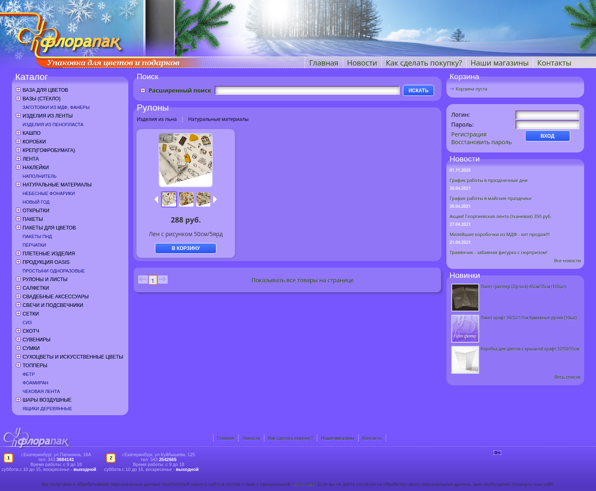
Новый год (36, 202)
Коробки (34, 142)
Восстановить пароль (481, 142)
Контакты (554, 63)
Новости (362, 63)
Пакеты (33, 219)
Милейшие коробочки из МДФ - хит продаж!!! (500, 234)
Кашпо (32, 133)
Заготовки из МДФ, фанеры (56, 107)
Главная (323, 63)
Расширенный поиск (179, 90)
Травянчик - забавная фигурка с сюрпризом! (499, 252)
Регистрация (469, 134)
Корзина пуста (471, 89)
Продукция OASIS (46, 262)
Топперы (35, 365)
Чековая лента (41, 391)
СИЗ (27, 322)
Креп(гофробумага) (49, 150)
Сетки (31, 314)
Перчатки (34, 245)
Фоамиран (35, 382)
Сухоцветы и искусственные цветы (73, 357)
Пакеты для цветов (49, 228)
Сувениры (36, 340)
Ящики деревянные (47, 408)
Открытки (36, 211)
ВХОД (548, 136)
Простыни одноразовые (54, 270)
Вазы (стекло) (41, 99)
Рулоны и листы (45, 279)
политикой (303, 484)
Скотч (31, 331)
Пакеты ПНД (37, 236)
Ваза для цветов (45, 90)
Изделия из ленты (48, 116)
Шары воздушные (47, 400)
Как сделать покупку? (424, 63)
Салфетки (36, 288)
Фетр (29, 374)
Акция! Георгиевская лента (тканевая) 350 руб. (501, 216)
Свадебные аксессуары (56, 297)
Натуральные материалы (57, 185)
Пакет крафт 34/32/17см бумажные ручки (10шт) (529, 318)
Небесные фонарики (49, 193)
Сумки (31, 348)
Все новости (567, 260)
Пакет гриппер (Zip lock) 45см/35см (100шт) (523, 286)
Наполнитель (40, 176)
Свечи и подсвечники (53, 305)
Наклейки (36, 167)
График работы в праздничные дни (489, 180)
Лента (31, 159)
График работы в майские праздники (491, 198)
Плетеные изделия (49, 254)
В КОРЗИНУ (186, 248)
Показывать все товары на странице (302, 280)
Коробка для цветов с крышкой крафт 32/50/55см (530, 349)
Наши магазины (500, 63)
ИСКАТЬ (419, 90)
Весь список (567, 377)
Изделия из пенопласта (53, 124)
